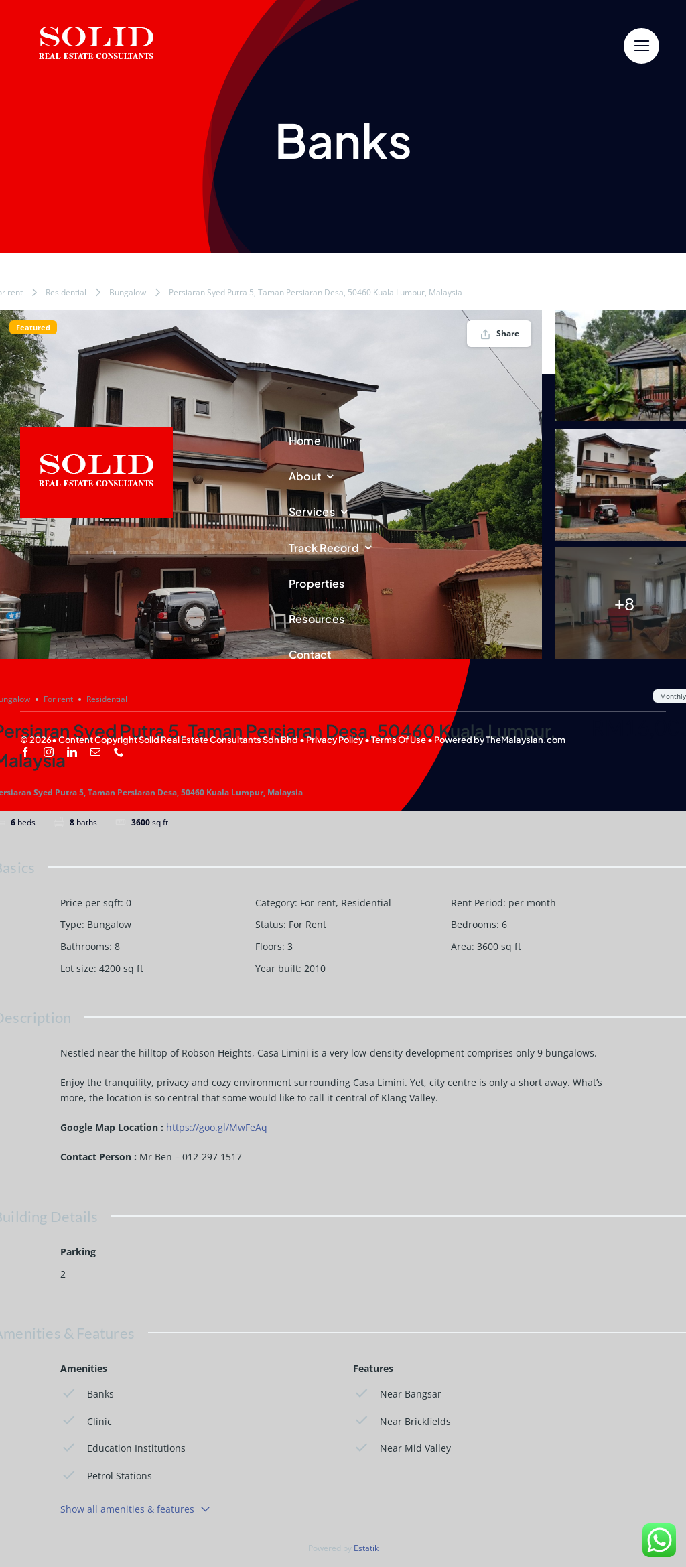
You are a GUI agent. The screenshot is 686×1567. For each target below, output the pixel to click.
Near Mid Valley (402, 1448)
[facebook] (25, 752)
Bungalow (127, 292)
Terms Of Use (398, 739)
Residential (66, 292)
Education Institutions (123, 1448)
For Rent (307, 924)
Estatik (366, 1548)
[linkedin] (72, 752)
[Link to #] (641, 46)
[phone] (119, 752)
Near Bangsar (397, 1393)
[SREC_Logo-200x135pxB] (96, 432)
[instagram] (49, 752)
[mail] (95, 752)
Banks (87, 1393)
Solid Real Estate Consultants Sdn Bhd (218, 739)
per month (532, 902)
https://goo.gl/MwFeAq (216, 1127)
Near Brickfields (402, 1420)
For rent (318, 902)
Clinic (86, 1420)
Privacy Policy (334, 739)
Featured (33, 327)
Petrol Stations (106, 1475)
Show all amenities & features (135, 1509)
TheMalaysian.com (525, 739)
